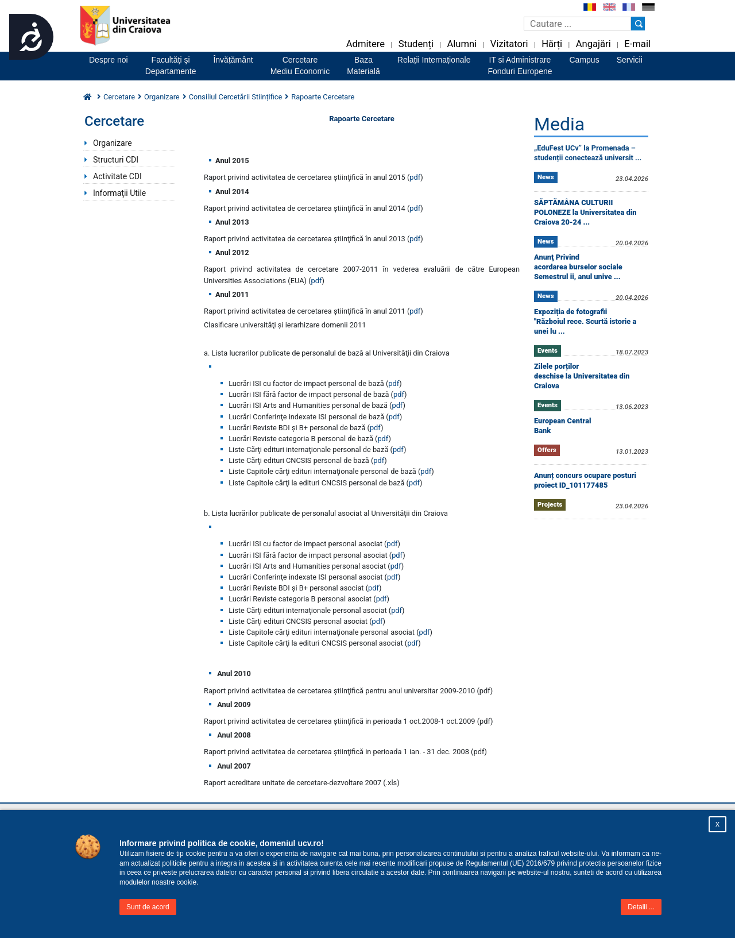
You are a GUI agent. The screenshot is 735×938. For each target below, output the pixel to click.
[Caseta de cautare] (577, 23)
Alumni (462, 43)
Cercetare (119, 96)
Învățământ (233, 59)
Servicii (630, 59)
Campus (584, 59)
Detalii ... (641, 907)
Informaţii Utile (119, 193)
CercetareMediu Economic (300, 65)
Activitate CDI (117, 176)
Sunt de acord (147, 907)
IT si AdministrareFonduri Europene (520, 65)
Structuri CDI (115, 159)
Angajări (593, 43)
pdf (414, 177)
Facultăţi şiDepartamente (170, 65)
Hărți (551, 43)
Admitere (365, 43)
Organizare (162, 96)
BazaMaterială (363, 65)
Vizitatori (509, 43)
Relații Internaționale (434, 59)
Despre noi (108, 59)
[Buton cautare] (638, 23)
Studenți (416, 43)
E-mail (637, 43)
